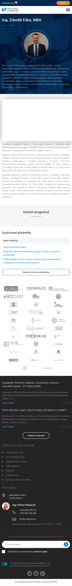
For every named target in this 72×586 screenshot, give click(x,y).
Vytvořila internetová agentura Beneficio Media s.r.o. (30, 566)
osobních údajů (40, 551)
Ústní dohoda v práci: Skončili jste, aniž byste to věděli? (34, 410)
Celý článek (8, 403)
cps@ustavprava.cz (27, 519)
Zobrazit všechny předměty (36, 272)
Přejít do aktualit (36, 435)
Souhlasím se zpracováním (27, 551)
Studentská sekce (8, 3)
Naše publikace (12, 466)
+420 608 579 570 (27, 510)
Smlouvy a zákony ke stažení (18, 479)
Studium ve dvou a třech (16, 461)
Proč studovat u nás (14, 452)
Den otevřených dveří (15, 457)
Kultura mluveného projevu (15, 247)
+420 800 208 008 (27, 513)
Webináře (10, 470)
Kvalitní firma (11, 475)
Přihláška (63, 3)
